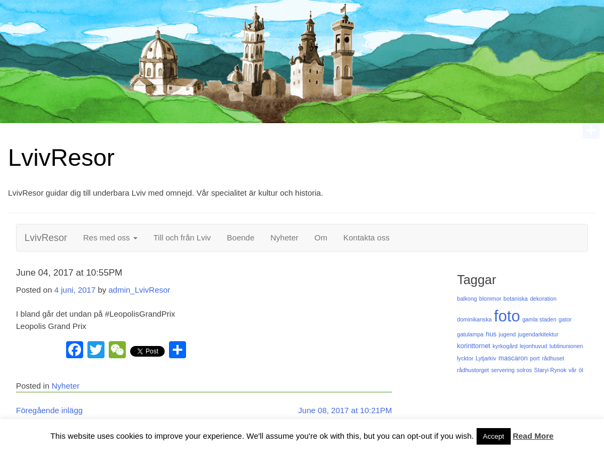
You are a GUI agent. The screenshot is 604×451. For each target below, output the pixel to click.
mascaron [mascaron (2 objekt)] (513, 358)
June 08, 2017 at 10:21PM (345, 410)
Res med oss (110, 237)
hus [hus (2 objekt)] (491, 334)
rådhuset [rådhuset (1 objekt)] (553, 358)
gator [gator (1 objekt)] (565, 319)
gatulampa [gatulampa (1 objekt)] (470, 334)
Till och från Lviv (182, 237)
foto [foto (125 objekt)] (507, 316)
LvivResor (61, 157)
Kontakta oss (366, 237)
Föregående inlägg (49, 410)
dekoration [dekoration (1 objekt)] (543, 298)
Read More (533, 435)
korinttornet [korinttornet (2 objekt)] (473, 346)
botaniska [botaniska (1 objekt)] (515, 298)
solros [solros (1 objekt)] (524, 370)
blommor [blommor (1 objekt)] (490, 298)
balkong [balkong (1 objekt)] (467, 298)
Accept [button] (493, 436)
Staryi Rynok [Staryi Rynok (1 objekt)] (550, 370)
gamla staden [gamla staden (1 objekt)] (539, 319)
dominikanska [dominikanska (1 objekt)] (474, 319)
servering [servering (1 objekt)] (502, 370)
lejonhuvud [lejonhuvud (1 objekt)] (533, 346)
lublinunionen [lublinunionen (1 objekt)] (566, 346)
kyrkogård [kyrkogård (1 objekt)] (505, 346)
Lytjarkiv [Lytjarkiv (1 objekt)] (486, 358)
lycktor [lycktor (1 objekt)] (465, 358)
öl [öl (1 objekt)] (580, 370)
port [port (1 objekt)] (534, 358)
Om (321, 237)
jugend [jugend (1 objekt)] (507, 334)
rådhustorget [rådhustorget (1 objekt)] (473, 370)
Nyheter (284, 237)
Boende (241, 237)
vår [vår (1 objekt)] (572, 370)
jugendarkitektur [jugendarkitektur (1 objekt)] (538, 334)
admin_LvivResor (139, 289)
